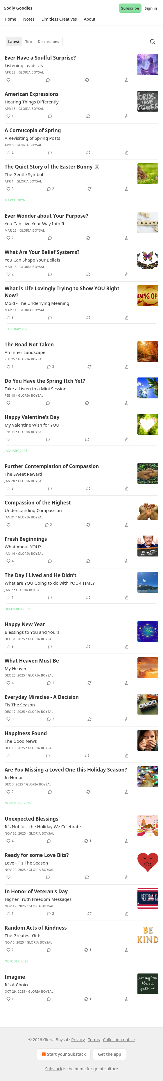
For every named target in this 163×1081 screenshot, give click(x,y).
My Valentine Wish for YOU (32, 425)
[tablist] (34, 41)
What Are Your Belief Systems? (42, 252)
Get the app (109, 1054)
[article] (81, 68)
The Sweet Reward (23, 474)
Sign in (151, 8)
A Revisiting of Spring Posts (32, 138)
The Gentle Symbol (24, 174)
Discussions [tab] (48, 41)
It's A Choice (17, 984)
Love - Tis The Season (26, 863)
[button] (10, 19)
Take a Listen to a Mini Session (36, 388)
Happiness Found (26, 733)
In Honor (14, 777)
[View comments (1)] (50, 682)
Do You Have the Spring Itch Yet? (45, 380)
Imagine (15, 976)
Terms (94, 1039)
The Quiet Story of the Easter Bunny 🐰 (52, 166)
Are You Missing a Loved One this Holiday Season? (66, 769)
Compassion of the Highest (38, 502)
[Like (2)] (10, 152)
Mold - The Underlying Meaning (37, 303)
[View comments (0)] (48, 79)
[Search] (152, 41)
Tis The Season (20, 705)
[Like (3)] (10, 188)
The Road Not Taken (29, 344)
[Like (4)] (10, 561)
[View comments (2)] (50, 188)
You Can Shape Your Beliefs (32, 260)
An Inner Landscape (25, 352)
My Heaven (16, 668)
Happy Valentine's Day (32, 417)
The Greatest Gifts (23, 935)
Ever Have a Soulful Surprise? (40, 57)
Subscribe (130, 8)
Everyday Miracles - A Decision (42, 697)
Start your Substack (63, 1054)
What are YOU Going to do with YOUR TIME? (49, 583)
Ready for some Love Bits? (37, 855)
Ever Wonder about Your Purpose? (46, 215)
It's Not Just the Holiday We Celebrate (43, 826)
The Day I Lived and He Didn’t (40, 575)
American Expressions (31, 94)
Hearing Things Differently (32, 102)
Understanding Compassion (33, 510)
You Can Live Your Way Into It (35, 223)
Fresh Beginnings (26, 539)
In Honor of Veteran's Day (36, 891)
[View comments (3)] (50, 366)
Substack (53, 1068)
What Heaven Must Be (32, 660)
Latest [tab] (13, 41)
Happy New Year (25, 624)
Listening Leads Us (24, 65)
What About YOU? (23, 547)
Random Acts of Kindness (36, 927)
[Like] (8, 79)
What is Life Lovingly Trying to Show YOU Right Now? (62, 292)
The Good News (21, 741)
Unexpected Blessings (31, 818)
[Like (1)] (10, 116)
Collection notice (119, 1039)
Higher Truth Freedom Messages (38, 899)
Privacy (78, 1039)
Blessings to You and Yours (32, 632)
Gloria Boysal (31, 72)
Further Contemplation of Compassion (52, 466)
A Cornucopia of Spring (33, 130)
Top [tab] (28, 41)
